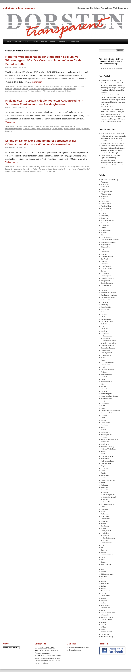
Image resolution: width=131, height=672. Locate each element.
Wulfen (103, 627)
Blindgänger (105, 225)
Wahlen (103, 610)
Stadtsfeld (104, 576)
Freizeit (103, 312)
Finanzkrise (17, 89)
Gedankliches (105, 324)
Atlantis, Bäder (106, 204)
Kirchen (103, 386)
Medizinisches (105, 432)
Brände (103, 228)
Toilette (103, 586)
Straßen (103, 579)
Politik (103, 478)
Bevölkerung (105, 216)
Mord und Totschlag (107, 447)
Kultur (103, 406)
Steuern (105, 499)
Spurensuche (105, 567)
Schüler (103, 528)
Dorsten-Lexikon (106, 269)
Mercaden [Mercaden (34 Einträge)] (39, 650)
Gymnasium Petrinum (108, 348)
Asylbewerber (105, 201)
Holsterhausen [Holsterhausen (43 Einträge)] (47, 647)
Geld (102, 326)
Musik (103, 454)
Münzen (103, 451)
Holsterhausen (105, 365)
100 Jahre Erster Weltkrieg (109, 180)
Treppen (103, 588)
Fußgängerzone (106, 319)
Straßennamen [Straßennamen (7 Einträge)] (50, 658)
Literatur (104, 420)
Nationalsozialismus (107, 461)
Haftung (25, 89)
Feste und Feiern (106, 300)
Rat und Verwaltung (26, 86)
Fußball (103, 317)
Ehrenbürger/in (106, 276)
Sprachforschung (106, 564)
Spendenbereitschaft (107, 555)
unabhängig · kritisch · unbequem (19, 8)
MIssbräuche (105, 444)
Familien (104, 290)
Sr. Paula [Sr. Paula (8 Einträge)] (57, 658)
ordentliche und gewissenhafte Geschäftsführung (46, 89)
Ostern (103, 471)
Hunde (103, 367)
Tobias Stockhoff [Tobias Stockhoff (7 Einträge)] (56, 655)
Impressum (63, 41)
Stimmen (34, 41)
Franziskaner (105, 309)
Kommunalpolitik (106, 394)
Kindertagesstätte (106, 382)
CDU (102, 249)
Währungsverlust (82, 129)
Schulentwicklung (109, 538)
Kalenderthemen (106, 374)
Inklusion (106, 536)
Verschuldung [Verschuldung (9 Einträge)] (43, 663)
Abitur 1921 (105, 187)
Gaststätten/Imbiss (107, 321)
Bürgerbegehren (106, 244)
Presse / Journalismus (108, 480)
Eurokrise (8, 89)
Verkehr (103, 603)
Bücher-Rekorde (106, 237)
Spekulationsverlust (44, 129)
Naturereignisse (106, 463)
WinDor (103, 622)
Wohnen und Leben (109, 343)
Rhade (103, 511)
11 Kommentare (49, 171)
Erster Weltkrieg (106, 285)
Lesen (103, 418)
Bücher (103, 235)
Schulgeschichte (106, 531)
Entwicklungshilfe (107, 283)
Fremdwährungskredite (13, 129)
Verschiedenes (105, 605)
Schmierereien (105, 519)
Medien (103, 430)
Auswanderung (106, 208)
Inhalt (26, 41)
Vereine (103, 598)
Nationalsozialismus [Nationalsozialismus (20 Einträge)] (43, 655)
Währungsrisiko (48, 91)
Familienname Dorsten (108, 293)
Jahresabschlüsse (45, 169)
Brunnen (104, 232)
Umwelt (103, 593)
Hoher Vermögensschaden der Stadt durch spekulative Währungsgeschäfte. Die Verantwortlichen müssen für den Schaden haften (44, 60)
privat (103, 483)
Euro (102, 288)
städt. (103, 569)
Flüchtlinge (104, 305)
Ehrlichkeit (85, 167)
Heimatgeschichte (107, 353)
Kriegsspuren (105, 401)
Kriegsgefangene (106, 398)
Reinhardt (104, 146)
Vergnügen (104, 600)
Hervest (103, 358)
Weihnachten (105, 615)
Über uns (44, 41)
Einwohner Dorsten (107, 278)
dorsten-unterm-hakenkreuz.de (79, 648)
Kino (102, 384)
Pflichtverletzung (70, 89)
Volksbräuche (105, 608)
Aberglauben (105, 184)
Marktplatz (104, 425)
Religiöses (104, 509)
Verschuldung (54, 86)
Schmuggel (104, 521)
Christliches (105, 252)
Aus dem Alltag (106, 206)
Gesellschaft (105, 333)
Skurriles (104, 550)
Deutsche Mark (106, 266)
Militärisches (105, 442)
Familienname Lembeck (109, 295)
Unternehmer (105, 596)
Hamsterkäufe (105, 350)
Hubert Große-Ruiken (30, 169)
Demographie (107, 336)
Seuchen (104, 545)
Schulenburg (105, 526)
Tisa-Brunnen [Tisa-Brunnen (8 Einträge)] (45, 653)
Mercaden (104, 437)
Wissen (103, 624)
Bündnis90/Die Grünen (108, 242)
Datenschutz (75, 41)
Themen (9, 41)
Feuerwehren (105, 302)
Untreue (24, 91)
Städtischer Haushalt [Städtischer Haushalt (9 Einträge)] (41, 661)
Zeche (103, 629)
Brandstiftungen (106, 230)
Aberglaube (105, 182)
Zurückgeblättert (106, 632)
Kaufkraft (104, 377)
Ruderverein (105, 514)
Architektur (104, 199)
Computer (104, 254)
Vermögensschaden (35, 91)
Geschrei (104, 331)
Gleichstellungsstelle (107, 345)
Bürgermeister (105, 247)
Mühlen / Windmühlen (108, 449)
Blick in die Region (107, 220)
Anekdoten (104, 196)
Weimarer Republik (107, 617)
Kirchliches (104, 391)
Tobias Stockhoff (84, 169)
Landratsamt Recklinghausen (110, 410)
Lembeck (104, 415)
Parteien (22, 167)
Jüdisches (104, 372)
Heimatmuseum (106, 355)
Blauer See (104, 218)
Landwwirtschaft (106, 413)
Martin (103, 427)
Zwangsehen (105, 634)
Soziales (103, 552)
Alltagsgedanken (106, 192)
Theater (103, 581)
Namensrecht (105, 459)
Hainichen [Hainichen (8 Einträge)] (51, 660)
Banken (103, 211)
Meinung (18, 41)
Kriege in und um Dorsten (109, 396)
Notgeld (103, 466)
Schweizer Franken (29, 129)
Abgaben (106, 492)
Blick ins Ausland (106, 223)
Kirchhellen (105, 389)
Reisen (103, 507)
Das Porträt (104, 259)
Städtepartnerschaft (107, 574)
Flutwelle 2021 (106, 307)
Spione (103, 557)
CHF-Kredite (79, 86)
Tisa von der (105, 584)
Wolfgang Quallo (36, 171)
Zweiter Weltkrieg (107, 637)
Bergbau (103, 213)
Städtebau (104, 572)
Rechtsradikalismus (109, 341)
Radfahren (104, 485)
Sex (102, 548)
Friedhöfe (104, 314)
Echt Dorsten (105, 273)
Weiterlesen (38, 82)
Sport (103, 560)
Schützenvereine (106, 543)
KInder (103, 379)
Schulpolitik (105, 533)
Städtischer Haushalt (41, 86)
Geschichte (104, 329)
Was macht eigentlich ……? (110, 612)
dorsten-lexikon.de (75, 650)
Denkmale (104, 264)
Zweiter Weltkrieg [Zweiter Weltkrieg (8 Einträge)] (40, 658)
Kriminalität (105, 403)
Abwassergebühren (109, 495)
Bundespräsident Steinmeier (110, 240)
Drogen (103, 271)
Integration (106, 338)
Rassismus (104, 487)
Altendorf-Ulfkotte (107, 194)
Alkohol (103, 189)
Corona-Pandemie (107, 256)
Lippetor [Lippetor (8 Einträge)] (37, 648)
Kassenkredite (58, 169)
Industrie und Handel (108, 370)
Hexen (103, 360)
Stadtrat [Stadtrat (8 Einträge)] (47, 650)
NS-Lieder (104, 468)
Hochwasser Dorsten (107, 362)
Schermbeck (105, 516)
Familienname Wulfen (108, 297)
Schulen (103, 523)
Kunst (103, 408)
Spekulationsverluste (12, 91)
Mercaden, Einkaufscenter (109, 439)
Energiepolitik (105, 281)
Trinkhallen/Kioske (107, 591)
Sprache (103, 562)
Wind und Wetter (106, 620)
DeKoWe (104, 261)
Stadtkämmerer (57, 129)
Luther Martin (105, 422)
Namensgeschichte (107, 456)
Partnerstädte (105, 475)
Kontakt (53, 41)
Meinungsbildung (106, 434)
